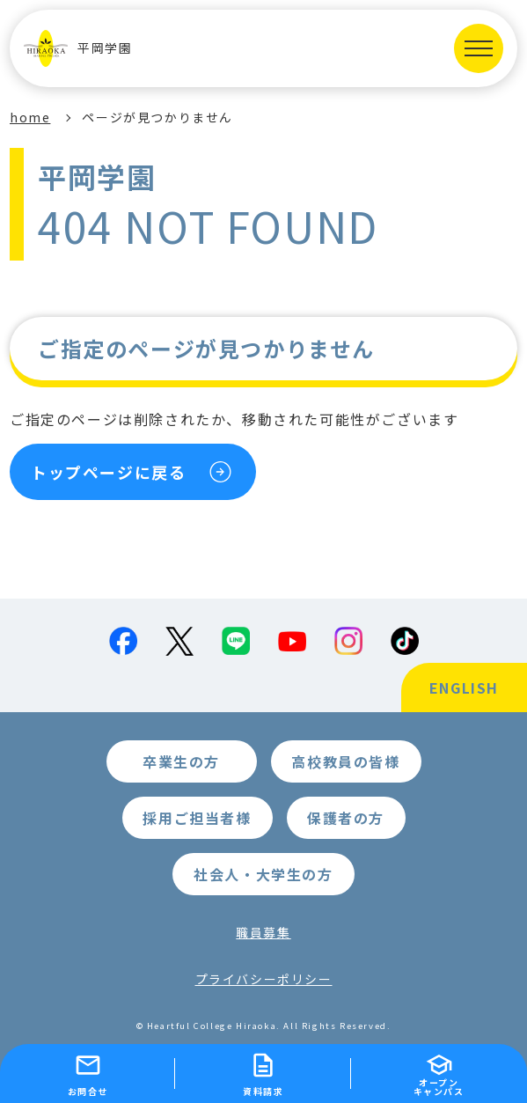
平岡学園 (78, 48)
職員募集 (263, 932)
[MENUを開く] (478, 48)
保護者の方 (345, 817)
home (30, 117)
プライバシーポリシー (264, 979)
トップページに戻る (108, 471)
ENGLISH (464, 687)
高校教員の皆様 (345, 761)
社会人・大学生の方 (263, 874)
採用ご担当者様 (197, 817)
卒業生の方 (181, 761)
